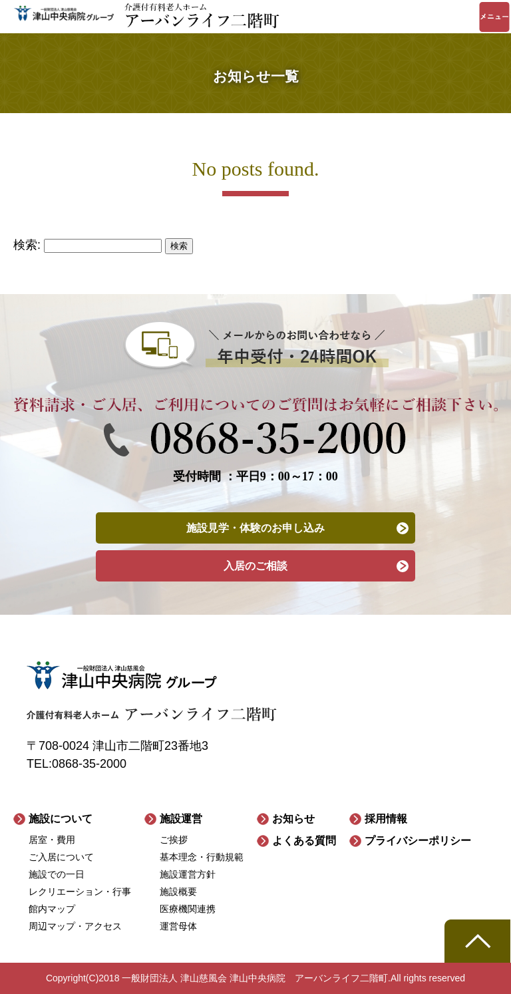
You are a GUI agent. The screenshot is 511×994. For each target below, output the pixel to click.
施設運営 (181, 818)
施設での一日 (57, 874)
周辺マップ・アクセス (75, 926)
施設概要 (178, 891)
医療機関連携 (188, 909)
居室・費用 (52, 839)
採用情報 (386, 818)
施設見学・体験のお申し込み (255, 528)
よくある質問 (304, 840)
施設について (60, 818)
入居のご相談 (255, 566)
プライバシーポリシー (418, 840)
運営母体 (178, 926)
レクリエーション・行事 (80, 891)
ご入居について (61, 857)
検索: (27, 244)
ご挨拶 (174, 839)
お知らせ (293, 818)
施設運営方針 (188, 874)
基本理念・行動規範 (202, 857)
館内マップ (52, 909)
